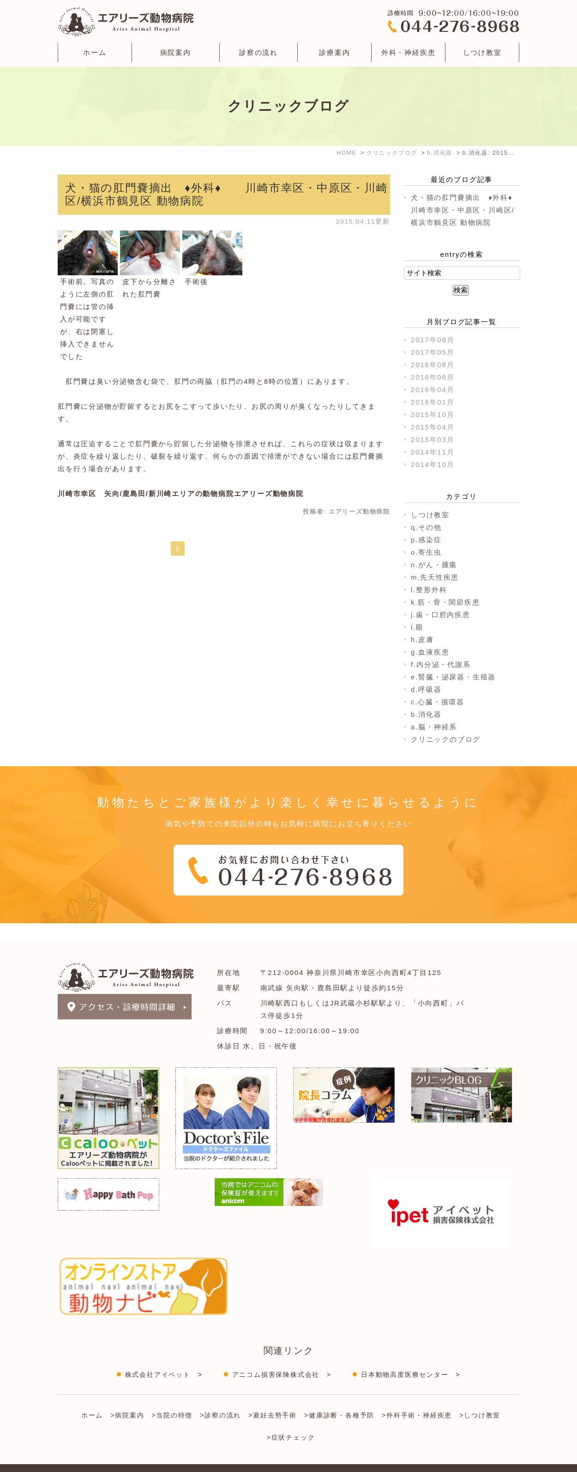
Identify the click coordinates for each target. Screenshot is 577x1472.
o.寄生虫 (426, 552)
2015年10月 (432, 414)
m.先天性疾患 (435, 577)
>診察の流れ (220, 1396)
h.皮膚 (422, 639)
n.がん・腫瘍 (434, 565)
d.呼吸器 (426, 689)
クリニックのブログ (446, 739)
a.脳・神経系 (434, 727)
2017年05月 (432, 352)
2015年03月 (432, 439)
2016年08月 (432, 365)
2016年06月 (432, 377)
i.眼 (417, 627)
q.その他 (426, 527)
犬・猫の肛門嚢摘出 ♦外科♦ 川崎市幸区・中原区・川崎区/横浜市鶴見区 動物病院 (469, 210)
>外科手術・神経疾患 (417, 1396)
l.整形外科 (429, 590)
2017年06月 (432, 340)
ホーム (94, 52)
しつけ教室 (482, 52)
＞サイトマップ (80, 1459)
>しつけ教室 (479, 1396)
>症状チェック (291, 1419)
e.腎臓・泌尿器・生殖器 (453, 677)
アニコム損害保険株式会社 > (281, 1356)
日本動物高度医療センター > (410, 1356)
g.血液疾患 (430, 652)
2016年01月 (432, 402)
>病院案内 (127, 1396)
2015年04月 (432, 427)
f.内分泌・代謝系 (441, 664)
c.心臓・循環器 (437, 702)
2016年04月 (432, 390)
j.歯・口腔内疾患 (440, 614)
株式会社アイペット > (164, 1356)
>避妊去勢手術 (272, 1396)
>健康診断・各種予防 (339, 1396)
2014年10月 (432, 464)
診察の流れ (258, 52)
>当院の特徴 (171, 1396)
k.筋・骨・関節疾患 (445, 602)
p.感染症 (426, 540)
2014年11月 (432, 452)
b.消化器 (426, 714)
